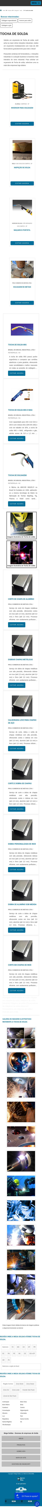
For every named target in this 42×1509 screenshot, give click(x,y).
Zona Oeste (30, 1384)
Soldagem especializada (9, 20)
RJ (13, 1347)
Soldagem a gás (6, 25)
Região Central (8, 1384)
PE (14, 1353)
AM (3, 1360)
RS (9, 1353)
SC (3, 1353)
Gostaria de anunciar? (21, 1464)
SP (29, 1347)
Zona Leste (15, 1390)
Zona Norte (19, 1384)
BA (19, 1353)
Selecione (5, 1347)
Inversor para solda (25, 20)
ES (24, 1347)
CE (25, 1353)
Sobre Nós (21, 1451)
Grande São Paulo (28, 1390)
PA (9, 1360)
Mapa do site (21, 1458)
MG (18, 1347)
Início (21, 1438)
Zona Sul (6, 1390)
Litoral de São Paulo (9, 1396)
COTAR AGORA (22, 124)
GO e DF (32, 1353)
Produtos (21, 1445)
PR (35, 1347)
